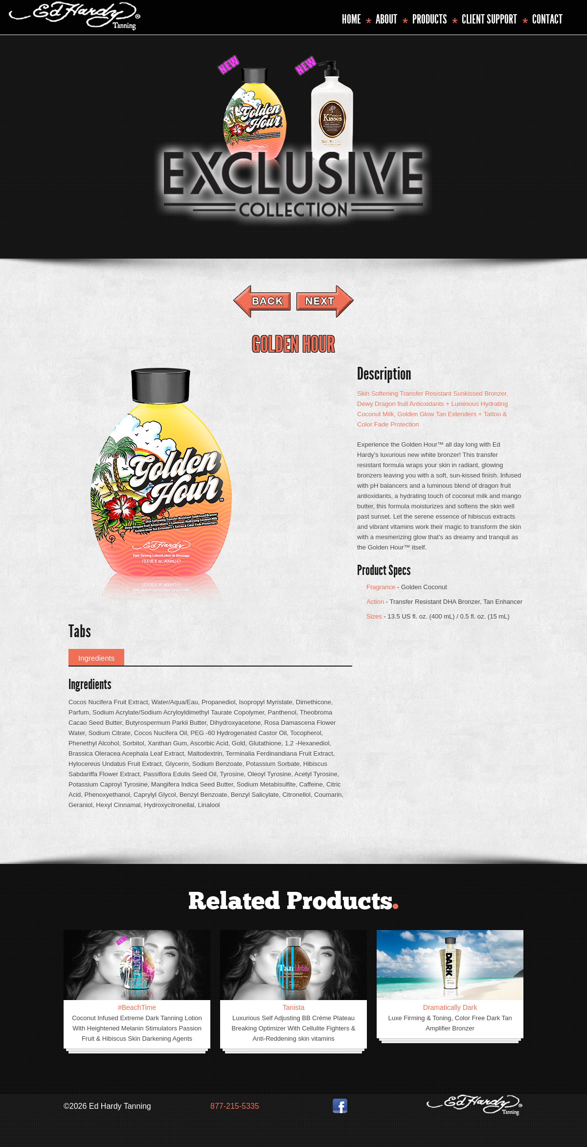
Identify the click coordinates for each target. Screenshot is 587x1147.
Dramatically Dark (450, 1007)
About (386, 19)
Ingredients (96, 658)
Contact (547, 19)
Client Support (489, 19)
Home (351, 19)
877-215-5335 (234, 1106)
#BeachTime (137, 1007)
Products (429, 19)
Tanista (293, 1007)
